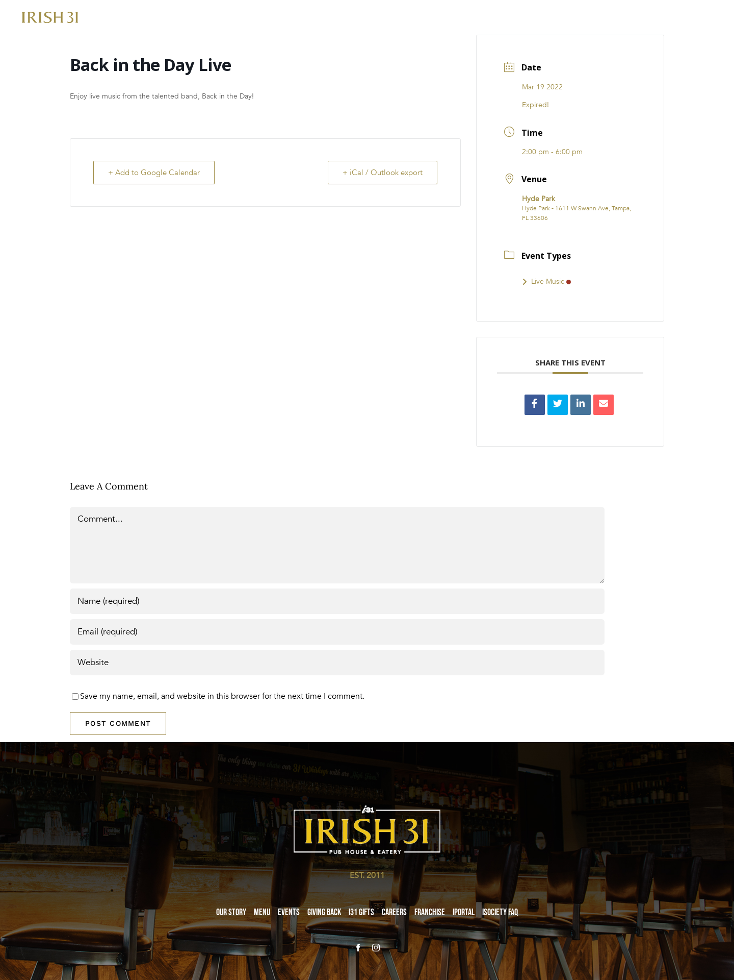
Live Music (546, 281)
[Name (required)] (337, 601)
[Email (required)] (337, 632)
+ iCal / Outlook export (383, 172)
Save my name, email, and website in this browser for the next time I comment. (222, 696)
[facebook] (358, 947)
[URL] (337, 662)
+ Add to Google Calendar (154, 172)
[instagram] (376, 947)
